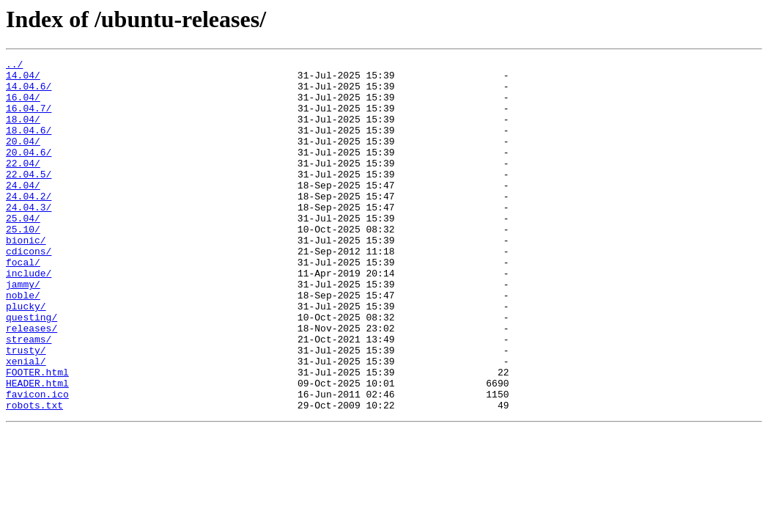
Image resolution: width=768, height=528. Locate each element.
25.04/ (23, 250)
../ (14, 66)
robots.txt (34, 475)
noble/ (23, 343)
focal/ (23, 303)
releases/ (31, 382)
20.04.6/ (28, 171)
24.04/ (23, 211)
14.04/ (23, 79)
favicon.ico (37, 462)
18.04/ (23, 132)
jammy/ (23, 330)
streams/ (28, 396)
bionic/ (26, 277)
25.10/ (23, 264)
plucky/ (26, 356)
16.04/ (23, 105)
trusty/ (26, 409)
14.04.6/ (28, 92)
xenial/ (26, 422)
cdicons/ (28, 290)
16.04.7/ (28, 118)
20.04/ (23, 158)
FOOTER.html (37, 435)
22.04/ (23, 184)
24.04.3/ (28, 237)
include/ (28, 316)
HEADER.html (37, 448)
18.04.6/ (28, 145)
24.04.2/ (28, 224)
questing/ (31, 369)
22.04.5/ (28, 198)
